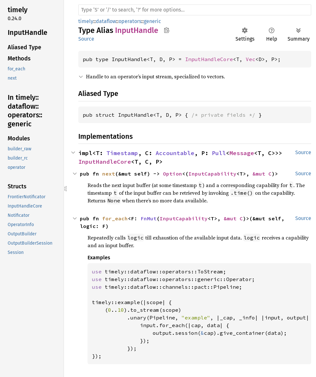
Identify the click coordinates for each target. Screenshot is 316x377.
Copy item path (166, 30)
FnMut (149, 218)
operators (130, 21)
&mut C (262, 173)
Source (86, 39)
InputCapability (212, 173)
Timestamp (122, 153)
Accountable (175, 153)
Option (172, 173)
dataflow (106, 21)
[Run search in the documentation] (194, 9)
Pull (219, 153)
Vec (250, 59)
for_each (115, 218)
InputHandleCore (209, 59)
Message (241, 153)
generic (152, 21)
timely (85, 21)
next (108, 173)
